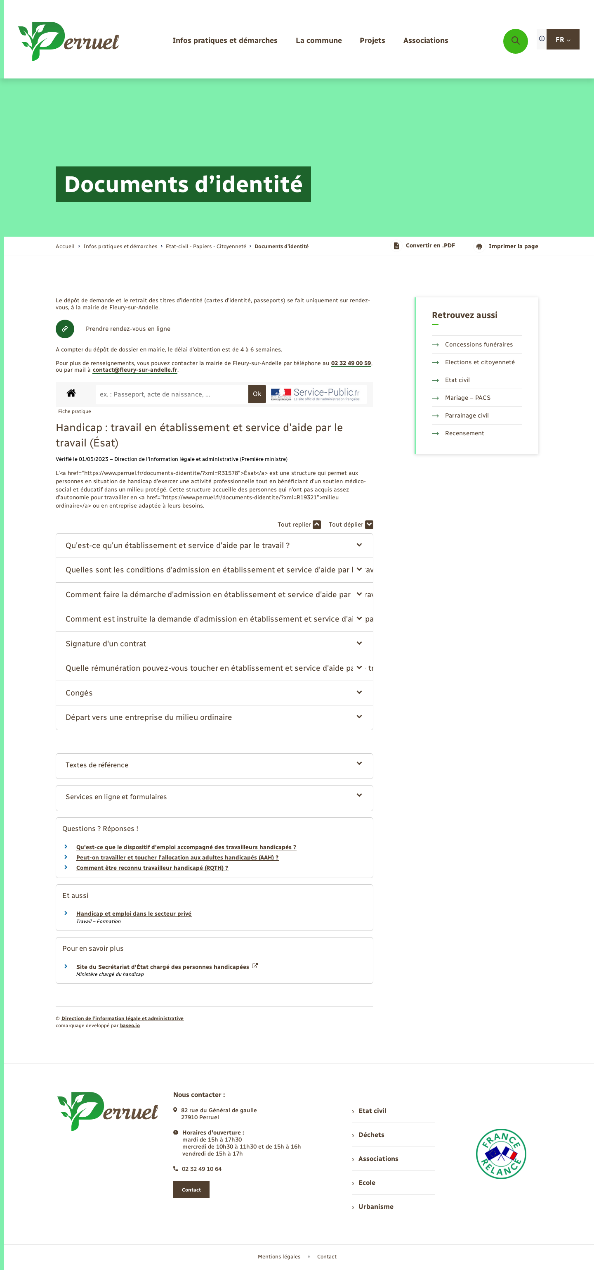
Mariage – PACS (461, 397)
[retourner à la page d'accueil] (69, 41)
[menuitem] (225, 41)
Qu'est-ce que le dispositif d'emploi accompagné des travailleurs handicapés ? (186, 847)
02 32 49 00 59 (351, 363)
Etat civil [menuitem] (369, 1111)
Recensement (458, 433)
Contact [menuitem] (327, 1256)
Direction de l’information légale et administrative (122, 1018)
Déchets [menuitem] (368, 1135)
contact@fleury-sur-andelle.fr (135, 369)
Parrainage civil (460, 415)
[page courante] (282, 246)
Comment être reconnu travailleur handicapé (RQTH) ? (152, 867)
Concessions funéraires (472, 344)
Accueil (65, 246)
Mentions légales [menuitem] (279, 1256)
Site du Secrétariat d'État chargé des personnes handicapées (167, 967)
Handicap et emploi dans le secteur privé (133, 913)
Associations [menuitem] (375, 1159)
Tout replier (299, 524)
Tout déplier (351, 524)
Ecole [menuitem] (363, 1183)
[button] (214, 546)
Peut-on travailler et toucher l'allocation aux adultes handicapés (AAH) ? (177, 857)
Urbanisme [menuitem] (373, 1207)
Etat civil (451, 380)
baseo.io (130, 1025)
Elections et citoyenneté (473, 362)
